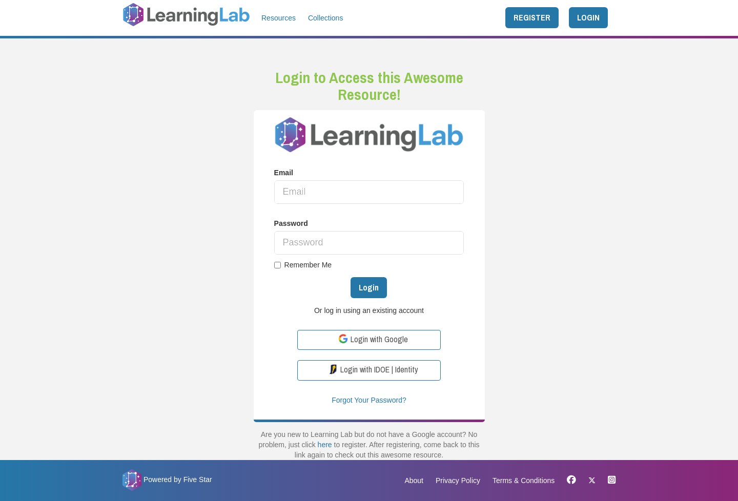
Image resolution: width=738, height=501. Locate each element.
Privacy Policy (458, 480)
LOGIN (588, 17)
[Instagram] (609, 480)
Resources (278, 18)
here (325, 445)
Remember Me (303, 265)
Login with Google (373, 339)
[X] (592, 480)
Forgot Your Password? (369, 400)
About (413, 480)
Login (369, 287)
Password (291, 223)
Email (283, 173)
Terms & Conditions (524, 480)
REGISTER (532, 17)
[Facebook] (571, 480)
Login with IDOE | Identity (373, 369)
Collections (325, 18)
